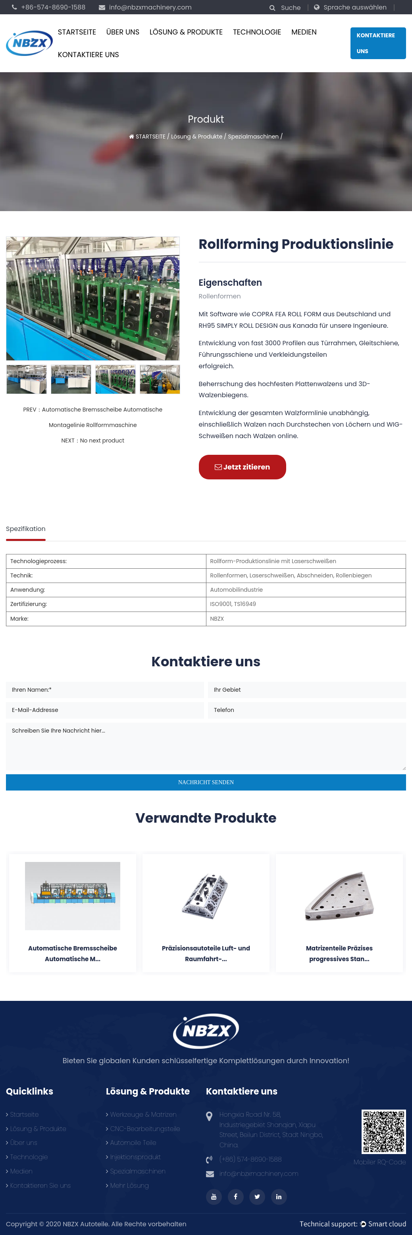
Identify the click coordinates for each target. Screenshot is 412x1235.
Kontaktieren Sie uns (38, 1185)
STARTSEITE (77, 32)
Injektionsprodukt (133, 1157)
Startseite (22, 1114)
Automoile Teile (131, 1142)
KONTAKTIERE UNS (88, 55)
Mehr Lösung (127, 1185)
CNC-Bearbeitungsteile (143, 1128)
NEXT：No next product (92, 440)
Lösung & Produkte (186, 32)
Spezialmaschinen (253, 136)
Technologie (257, 32)
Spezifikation (26, 528)
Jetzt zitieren (242, 467)
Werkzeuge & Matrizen (141, 1114)
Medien (304, 32)
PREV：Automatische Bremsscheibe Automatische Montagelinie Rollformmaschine (92, 417)
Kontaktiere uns (376, 43)
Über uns (123, 32)
